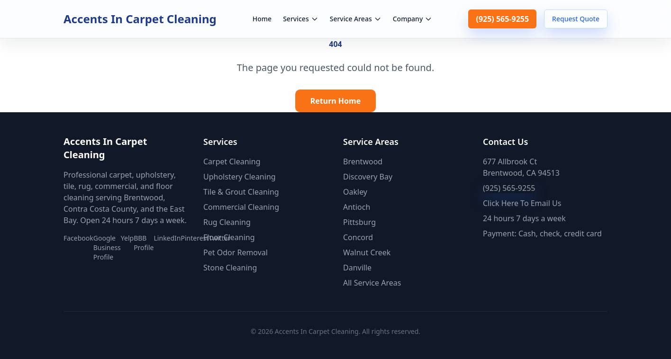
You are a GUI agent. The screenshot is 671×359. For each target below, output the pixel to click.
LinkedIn (167, 237)
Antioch (356, 207)
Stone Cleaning (230, 267)
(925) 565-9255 (502, 19)
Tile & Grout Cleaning (241, 192)
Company (413, 18)
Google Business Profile (107, 247)
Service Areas (355, 18)
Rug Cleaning (227, 222)
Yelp (127, 237)
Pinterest (195, 237)
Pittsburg (359, 222)
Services (300, 18)
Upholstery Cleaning (239, 176)
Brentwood (362, 161)
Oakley (355, 192)
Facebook (78, 237)
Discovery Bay (367, 176)
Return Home (335, 101)
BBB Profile (144, 242)
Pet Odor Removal (235, 252)
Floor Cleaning (229, 237)
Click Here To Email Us (522, 203)
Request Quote (575, 18)
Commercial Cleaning (241, 207)
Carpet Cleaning (231, 161)
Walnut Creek (366, 252)
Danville (357, 267)
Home (262, 18)
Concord (358, 237)
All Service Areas (372, 283)
